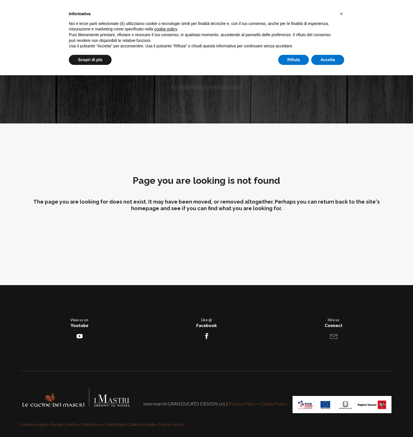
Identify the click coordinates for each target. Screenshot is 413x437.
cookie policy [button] (165, 29)
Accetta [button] (327, 59)
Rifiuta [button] (293, 59)
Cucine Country (64, 424)
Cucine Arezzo (171, 424)
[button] (341, 13)
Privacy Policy (242, 403)
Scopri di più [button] (90, 59)
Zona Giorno (91, 424)
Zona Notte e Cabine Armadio (130, 424)
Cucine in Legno (34, 424)
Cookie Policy (273, 403)
